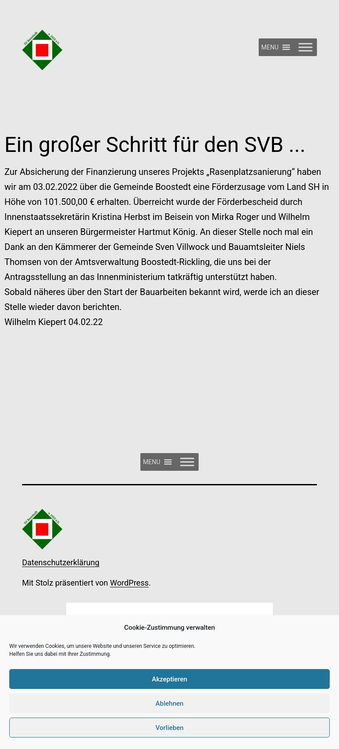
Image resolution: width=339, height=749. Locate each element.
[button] (270, 47)
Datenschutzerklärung (60, 562)
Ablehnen (169, 703)
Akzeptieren (169, 679)
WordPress (129, 582)
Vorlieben (169, 728)
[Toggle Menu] (305, 47)
